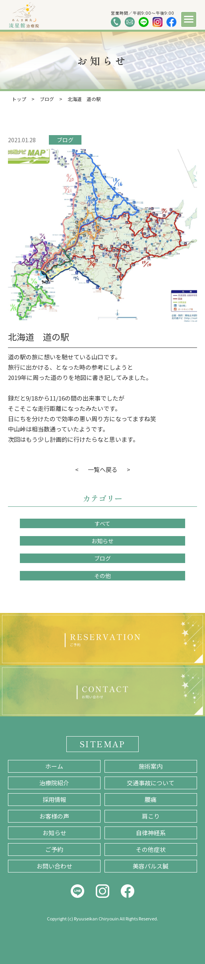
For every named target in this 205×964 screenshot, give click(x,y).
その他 (102, 576)
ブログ (65, 140)
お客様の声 (54, 816)
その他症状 (151, 849)
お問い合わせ (54, 866)
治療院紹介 (54, 783)
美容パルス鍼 (150, 866)
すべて (102, 523)
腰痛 (151, 799)
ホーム (54, 766)
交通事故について (150, 783)
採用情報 (54, 799)
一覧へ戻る (103, 469)
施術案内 (150, 766)
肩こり (151, 816)
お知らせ (102, 541)
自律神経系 (151, 832)
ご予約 (54, 849)
